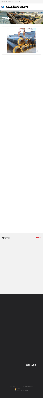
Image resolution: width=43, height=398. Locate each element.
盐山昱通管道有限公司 (28, 386)
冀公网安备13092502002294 (22, 389)
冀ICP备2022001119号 (20, 390)
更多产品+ (38, 237)
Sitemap (26, 390)
